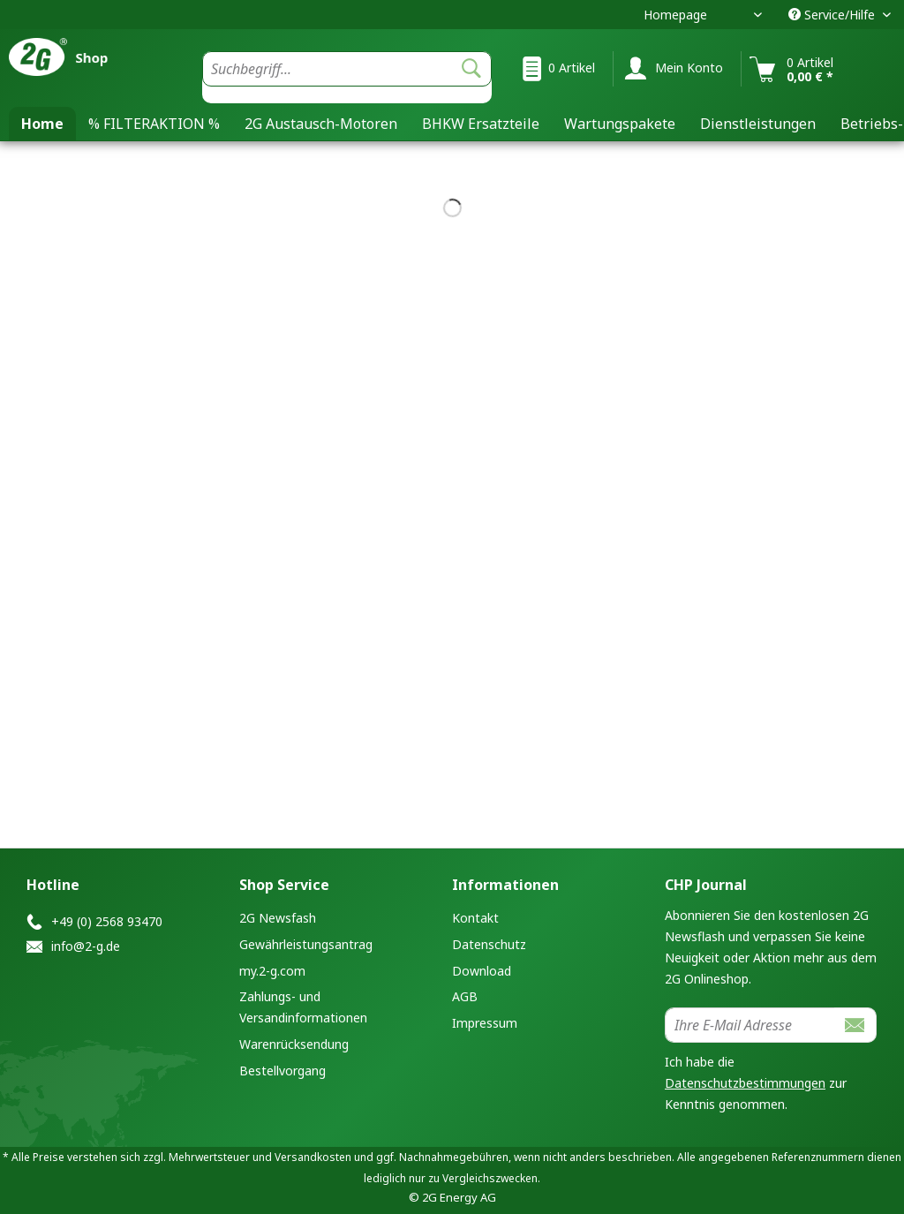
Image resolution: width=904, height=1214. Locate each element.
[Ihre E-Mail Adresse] (750, 1025)
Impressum (484, 1022)
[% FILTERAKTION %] (154, 123)
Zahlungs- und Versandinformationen (303, 1007)
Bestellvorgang (282, 1070)
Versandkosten (313, 1157)
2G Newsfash (277, 917)
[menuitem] (347, 77)
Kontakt (475, 917)
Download (481, 970)
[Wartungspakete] (620, 123)
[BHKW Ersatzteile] (481, 123)
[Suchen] (471, 69)
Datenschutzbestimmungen (745, 1083)
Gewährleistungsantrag (306, 944)
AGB (465, 996)
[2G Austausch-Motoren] (321, 123)
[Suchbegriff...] (347, 69)
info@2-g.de (85, 946)
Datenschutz (489, 944)
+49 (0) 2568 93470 (106, 921)
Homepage (675, 14)
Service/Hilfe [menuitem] (833, 14)
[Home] (42, 123)
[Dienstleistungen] (758, 123)
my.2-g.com (272, 970)
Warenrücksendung (294, 1044)
